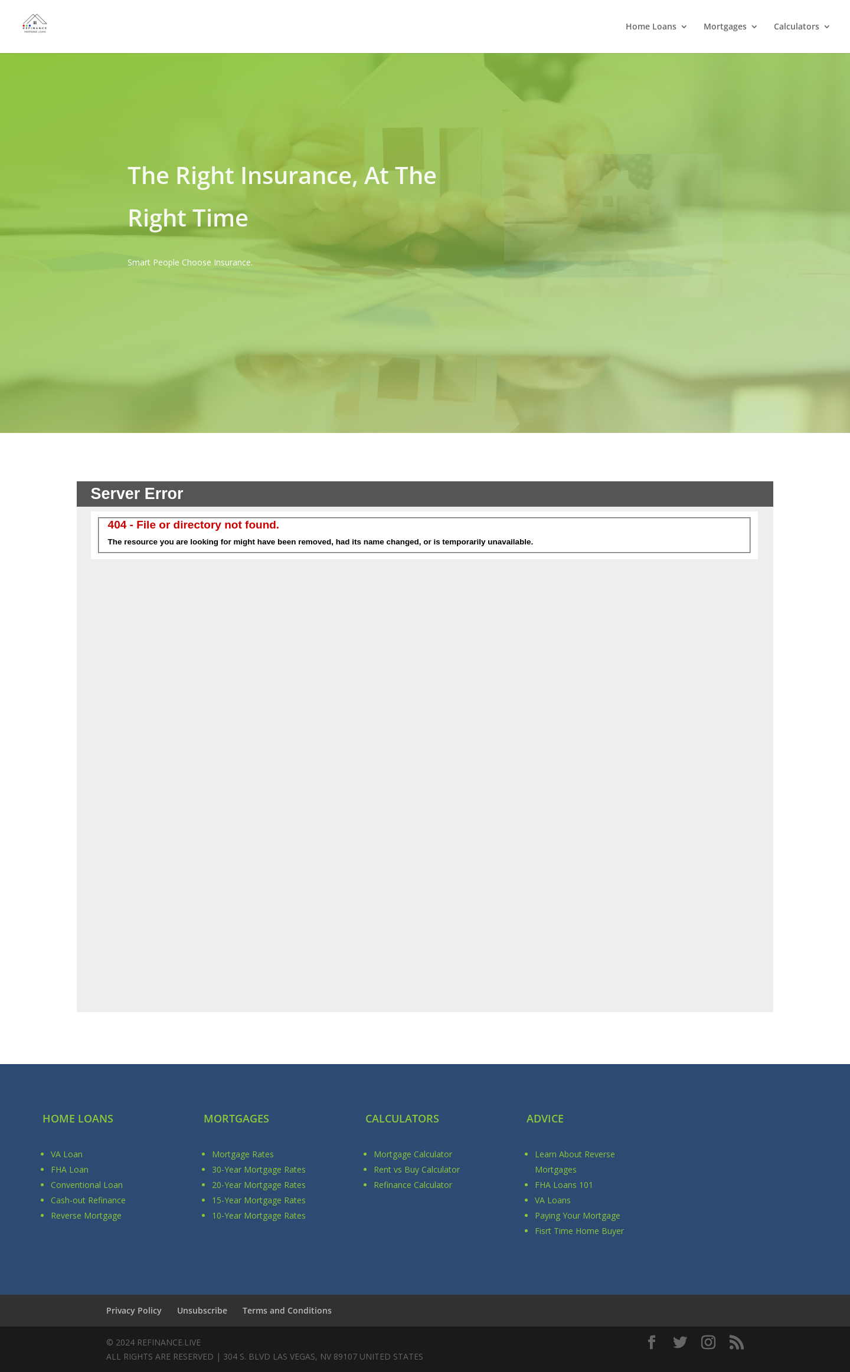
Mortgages (725, 27)
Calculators (796, 27)
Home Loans (651, 27)
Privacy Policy (134, 1310)
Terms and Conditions (287, 1310)
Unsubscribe (202, 1310)
